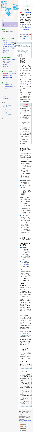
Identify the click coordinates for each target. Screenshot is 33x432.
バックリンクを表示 (7, 105)
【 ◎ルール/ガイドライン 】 (9, 59)
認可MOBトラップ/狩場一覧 (9, 48)
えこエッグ (24, 261)
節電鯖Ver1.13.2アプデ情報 (21, 45)
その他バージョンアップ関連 (22, 50)
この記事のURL (6, 113)
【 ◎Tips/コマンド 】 (8, 64)
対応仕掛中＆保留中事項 (23, 51)
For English (5, 88)
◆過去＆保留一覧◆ (7, 77)
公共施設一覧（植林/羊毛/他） (10, 46)
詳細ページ (25, 24)
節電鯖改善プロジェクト (11, 73)
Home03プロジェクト (10, 75)
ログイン (30, 1)
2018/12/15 (20, 55)
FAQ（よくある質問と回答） (10, 44)
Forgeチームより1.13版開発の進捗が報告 (25, 335)
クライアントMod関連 (22, 52)
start (26, 34)
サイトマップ (6, 111)
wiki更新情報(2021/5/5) (26, 27)
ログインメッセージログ (21, 54)
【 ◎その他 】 (6, 66)
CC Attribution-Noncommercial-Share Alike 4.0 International (25, 420)
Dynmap (7, 62)
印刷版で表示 (6, 98)
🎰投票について (6, 52)
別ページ (25, 358)
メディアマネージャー (8, 109)
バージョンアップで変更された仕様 (24, 46)
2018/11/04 (20, 56)
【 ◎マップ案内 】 (7, 61)
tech (30, 34)
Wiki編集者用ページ (7, 84)
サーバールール (27, 12)
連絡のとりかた (6, 50)
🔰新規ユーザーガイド (8, 40)
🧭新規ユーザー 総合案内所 (9, 42)
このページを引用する (8, 115)
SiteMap (5, 90)
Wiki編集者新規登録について (9, 86)
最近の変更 (5, 107)
